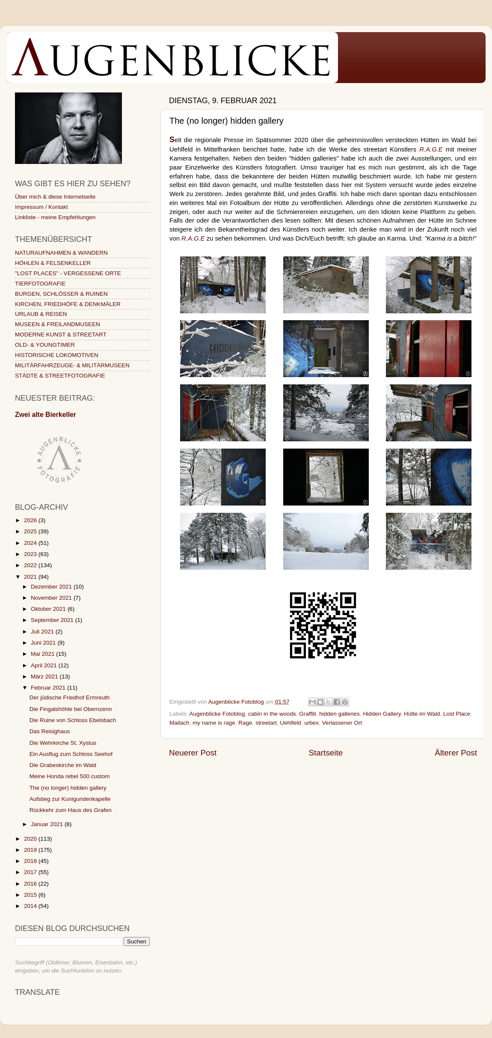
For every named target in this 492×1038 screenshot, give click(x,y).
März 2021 (45, 676)
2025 (31, 531)
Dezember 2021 (52, 586)
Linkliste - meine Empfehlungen (55, 217)
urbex (311, 723)
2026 (31, 520)
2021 (31, 577)
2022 (31, 565)
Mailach (179, 723)
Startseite (325, 752)
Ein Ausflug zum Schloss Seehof (71, 754)
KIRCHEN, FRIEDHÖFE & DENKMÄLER (68, 304)
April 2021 (45, 665)
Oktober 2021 (49, 609)
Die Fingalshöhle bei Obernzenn (71, 709)
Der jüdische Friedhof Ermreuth (70, 697)
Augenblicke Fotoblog (217, 714)
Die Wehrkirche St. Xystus (63, 743)
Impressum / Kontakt (41, 207)
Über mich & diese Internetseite (55, 196)
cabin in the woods (272, 714)
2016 (31, 883)
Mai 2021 (43, 654)
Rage (245, 723)
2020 (31, 839)
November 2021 (52, 598)
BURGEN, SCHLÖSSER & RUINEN (61, 294)
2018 (31, 861)
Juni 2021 (44, 642)
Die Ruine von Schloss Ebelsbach (73, 720)
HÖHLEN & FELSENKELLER (53, 263)
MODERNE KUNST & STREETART (61, 334)
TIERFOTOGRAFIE (40, 283)
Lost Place (456, 714)
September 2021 (53, 620)
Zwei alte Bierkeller (45, 414)
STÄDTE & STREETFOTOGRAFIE (60, 375)
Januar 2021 (48, 824)
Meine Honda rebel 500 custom (70, 776)
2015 (31, 895)
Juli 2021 (43, 631)
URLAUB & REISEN (41, 314)
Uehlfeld (290, 723)
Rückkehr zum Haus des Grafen (71, 810)
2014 (31, 906)
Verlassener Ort (342, 723)
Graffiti (307, 714)
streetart (266, 723)
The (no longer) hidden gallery (68, 788)
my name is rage (214, 723)
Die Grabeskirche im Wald (63, 765)
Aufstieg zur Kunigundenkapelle (70, 799)
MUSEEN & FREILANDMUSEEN (57, 324)
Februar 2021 (49, 687)
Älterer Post (456, 752)
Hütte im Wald (422, 714)
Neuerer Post (192, 752)
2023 (31, 554)
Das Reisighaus (50, 731)
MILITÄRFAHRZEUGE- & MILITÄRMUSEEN (72, 365)
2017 (31, 872)
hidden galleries (339, 714)
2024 (31, 543)
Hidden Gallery (381, 714)
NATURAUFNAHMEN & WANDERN (61, 253)
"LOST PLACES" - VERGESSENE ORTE (68, 273)
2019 (31, 850)
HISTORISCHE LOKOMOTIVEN (56, 355)
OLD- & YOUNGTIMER (45, 345)
